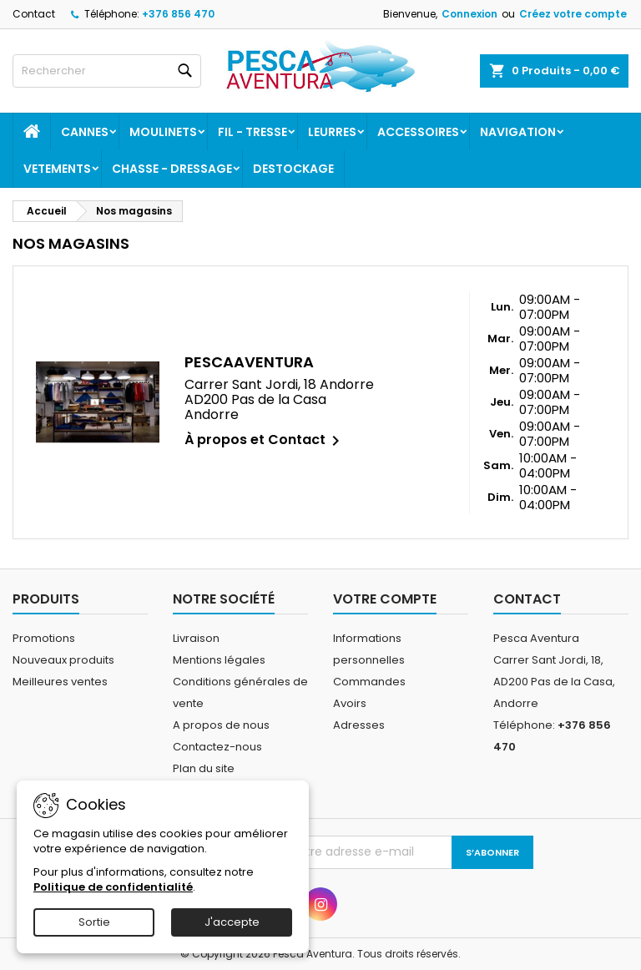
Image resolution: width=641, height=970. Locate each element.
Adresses (359, 725)
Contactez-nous (217, 747)
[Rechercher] (107, 71)
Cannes (85, 132)
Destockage (293, 168)
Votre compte (385, 599)
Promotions (44, 638)
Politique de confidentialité (113, 887)
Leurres (332, 132)
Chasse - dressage (172, 168)
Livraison (196, 638)
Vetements (57, 168)
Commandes (369, 682)
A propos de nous (221, 725)
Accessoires (418, 132)
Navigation (518, 132)
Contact (34, 14)
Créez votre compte (573, 14)
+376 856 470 (178, 14)
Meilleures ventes (60, 682)
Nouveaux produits (63, 660)
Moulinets (163, 132)
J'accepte (232, 922)
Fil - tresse (252, 132)
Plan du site (204, 768)
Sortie (94, 922)
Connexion (469, 14)
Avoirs (349, 703)
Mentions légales (219, 660)
